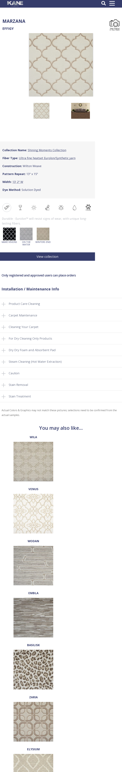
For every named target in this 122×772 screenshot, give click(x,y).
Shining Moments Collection (47, 150)
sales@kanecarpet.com (61, 667)
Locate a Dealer (61, 708)
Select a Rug (61, 698)
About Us (61, 694)
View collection (47, 256)
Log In (61, 749)
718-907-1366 (63, 662)
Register (61, 752)
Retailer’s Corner (61, 711)
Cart (61, 714)
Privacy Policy (61, 733)
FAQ (61, 704)
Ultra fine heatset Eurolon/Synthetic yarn (47, 158)
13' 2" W (17, 182)
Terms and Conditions (61, 730)
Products (61, 701)
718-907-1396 (61, 657)
